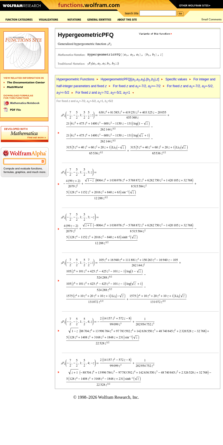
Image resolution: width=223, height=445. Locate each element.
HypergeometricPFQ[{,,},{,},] (130, 79)
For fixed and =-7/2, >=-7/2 (137, 86)
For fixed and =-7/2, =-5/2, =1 (102, 92)
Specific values (176, 79)
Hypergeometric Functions (75, 79)
